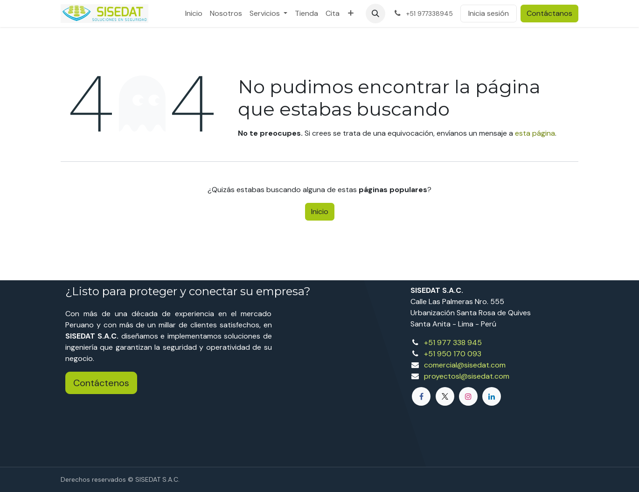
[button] (375, 13)
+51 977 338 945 (453, 342)
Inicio (319, 211)
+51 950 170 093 (452, 354)
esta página (535, 133)
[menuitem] (193, 13)
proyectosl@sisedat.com (466, 376)
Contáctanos (549, 13)
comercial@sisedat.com (465, 365)
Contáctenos (101, 383)
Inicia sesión (488, 13)
